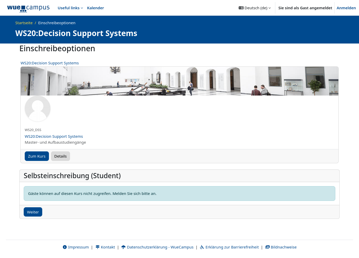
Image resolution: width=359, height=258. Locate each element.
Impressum (75, 247)
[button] (254, 7)
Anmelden (346, 7)
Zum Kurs (37, 156)
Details (60, 156)
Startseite (24, 22)
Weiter (33, 211)
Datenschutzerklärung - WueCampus (157, 247)
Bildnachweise (281, 247)
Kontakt (105, 247)
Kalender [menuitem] (95, 7)
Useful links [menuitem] (69, 7)
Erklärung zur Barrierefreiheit (229, 247)
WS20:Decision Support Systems (50, 62)
